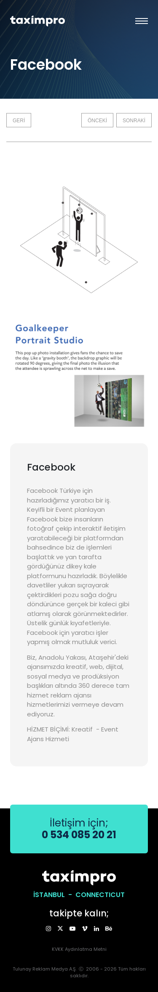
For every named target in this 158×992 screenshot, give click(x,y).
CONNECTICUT (100, 895)
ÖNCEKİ (97, 121)
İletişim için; (79, 828)
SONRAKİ (134, 121)
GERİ (19, 121)
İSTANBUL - (54, 895)
